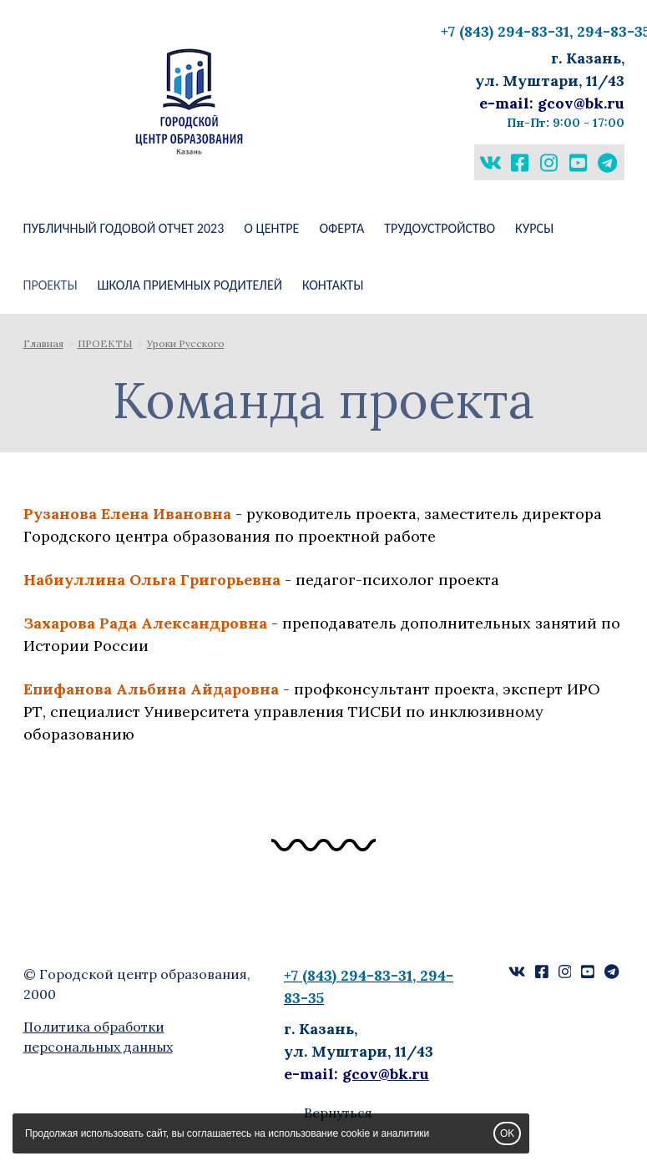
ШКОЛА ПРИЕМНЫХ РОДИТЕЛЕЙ (190, 285)
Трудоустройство (439, 228)
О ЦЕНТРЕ (271, 228)
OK (507, 1133)
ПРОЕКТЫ (50, 285)
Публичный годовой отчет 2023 (124, 228)
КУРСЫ (534, 228)
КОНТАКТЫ (332, 285)
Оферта (341, 228)
